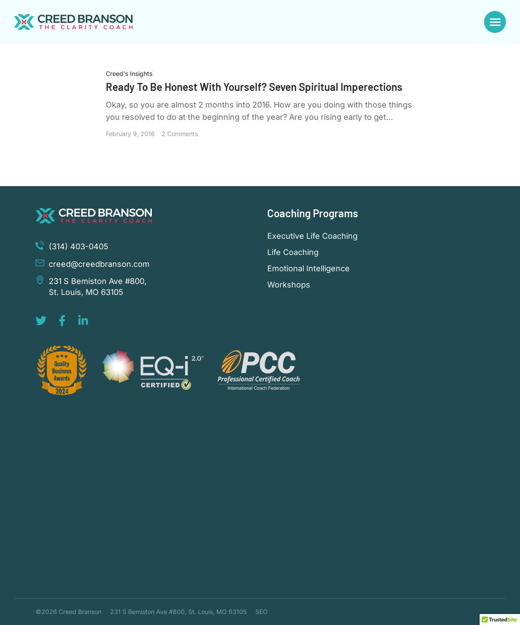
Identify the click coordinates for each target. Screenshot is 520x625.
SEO (261, 611)
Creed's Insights (129, 73)
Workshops (288, 284)
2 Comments (179, 133)
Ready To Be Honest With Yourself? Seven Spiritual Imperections (254, 86)
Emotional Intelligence (308, 268)
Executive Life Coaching (312, 236)
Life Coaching (293, 252)
